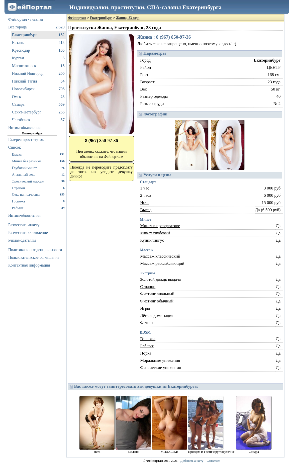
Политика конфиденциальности (35, 250)
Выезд (38, 154)
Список (14, 147)
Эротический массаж (38, 181)
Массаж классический (160, 256)
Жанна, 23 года (127, 18)
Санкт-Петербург (38, 112)
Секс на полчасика (38, 194)
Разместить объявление (28, 232)
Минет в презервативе (160, 225)
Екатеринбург (38, 35)
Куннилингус (152, 240)
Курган (38, 58)
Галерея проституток (26, 139)
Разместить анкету (24, 225)
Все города (36, 27)
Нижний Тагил (38, 81)
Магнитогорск (38, 66)
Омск (38, 96)
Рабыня (38, 208)
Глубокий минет (38, 168)
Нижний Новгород (38, 73)
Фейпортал (77, 18)
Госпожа (38, 201)
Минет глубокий (155, 233)
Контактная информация (29, 265)
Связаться (213, 461)
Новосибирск (38, 89)
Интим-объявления (24, 127)
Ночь (144, 202)
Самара (38, 104)
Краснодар (38, 50)
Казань (38, 42)
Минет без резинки (38, 161)
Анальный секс (38, 174)
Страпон (38, 188)
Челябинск (38, 120)
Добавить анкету (191, 461)
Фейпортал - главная (25, 19)
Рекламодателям (22, 240)
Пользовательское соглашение (33, 257)
